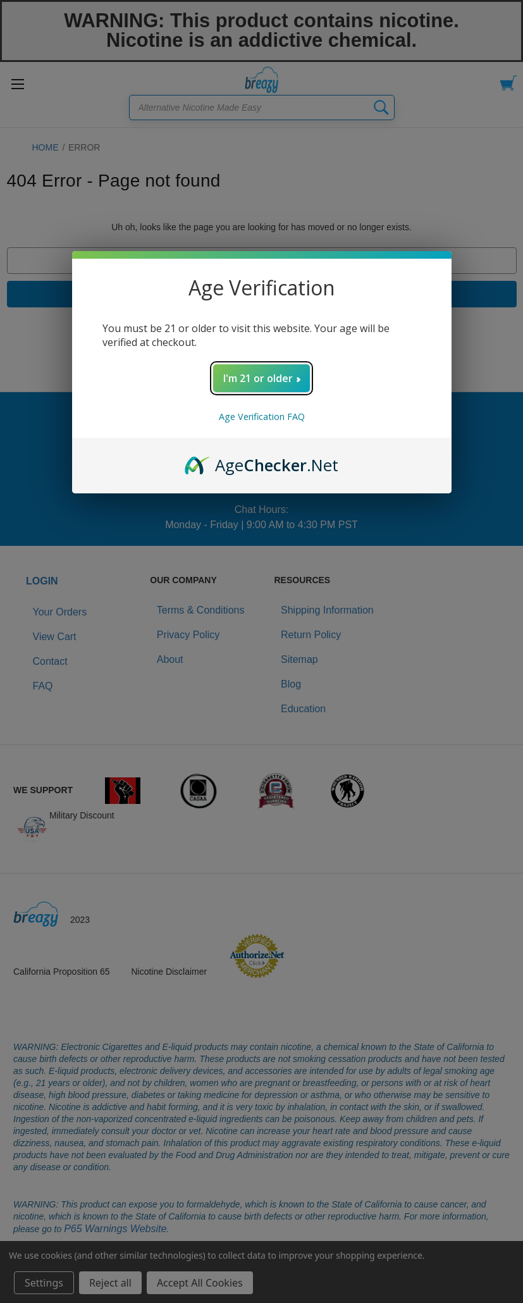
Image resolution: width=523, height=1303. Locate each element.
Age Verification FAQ (262, 417)
